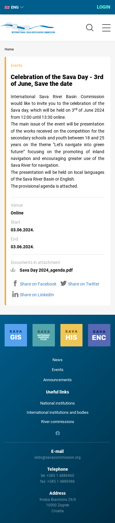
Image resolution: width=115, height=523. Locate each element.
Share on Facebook (34, 283)
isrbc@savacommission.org (57, 457)
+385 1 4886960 (60, 475)
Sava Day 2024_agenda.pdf (46, 270)
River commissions (57, 421)
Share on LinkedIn (33, 294)
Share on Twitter (79, 283)
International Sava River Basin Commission (27, 28)
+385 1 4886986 (61, 481)
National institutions (57, 403)
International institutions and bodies (58, 412)
